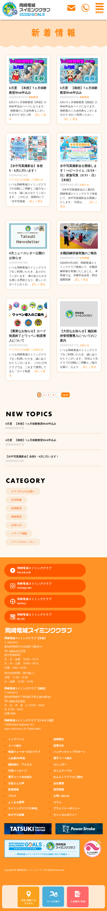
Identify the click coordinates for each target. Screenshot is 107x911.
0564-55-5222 (17, 700)
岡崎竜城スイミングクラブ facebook (34, 570)
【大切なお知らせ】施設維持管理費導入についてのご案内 (78, 335)
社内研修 (84, 258)
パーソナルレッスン (23, 541)
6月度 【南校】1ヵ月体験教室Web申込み (30, 440)
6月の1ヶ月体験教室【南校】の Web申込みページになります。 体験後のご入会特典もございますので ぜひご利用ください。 (78, 111)
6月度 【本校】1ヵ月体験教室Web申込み (30, 423)
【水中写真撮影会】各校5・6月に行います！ (32, 456)
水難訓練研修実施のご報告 (78, 253)
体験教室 (33, 97)
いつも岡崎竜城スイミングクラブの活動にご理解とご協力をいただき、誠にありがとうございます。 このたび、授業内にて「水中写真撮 (27, 193)
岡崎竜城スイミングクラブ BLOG (34, 616)
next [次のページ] (65, 394)
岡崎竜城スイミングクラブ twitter (34, 601)
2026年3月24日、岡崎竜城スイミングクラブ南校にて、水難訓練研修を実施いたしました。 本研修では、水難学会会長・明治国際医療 (79, 271)
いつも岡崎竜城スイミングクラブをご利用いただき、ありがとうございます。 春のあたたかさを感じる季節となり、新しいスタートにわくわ (28, 276)
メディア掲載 (19, 533)
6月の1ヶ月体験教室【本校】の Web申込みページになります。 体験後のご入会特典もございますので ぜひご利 (27, 111)
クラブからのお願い (20, 179)
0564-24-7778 (17, 650)
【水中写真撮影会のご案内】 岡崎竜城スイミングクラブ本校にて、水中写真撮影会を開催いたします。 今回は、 (79, 198)
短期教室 (16, 508)
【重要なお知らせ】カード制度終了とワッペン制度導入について (27, 335)
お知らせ (38, 179)
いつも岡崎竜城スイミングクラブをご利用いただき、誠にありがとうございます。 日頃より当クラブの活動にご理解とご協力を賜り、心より (79, 358)
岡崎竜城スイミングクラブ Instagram (34, 585)
